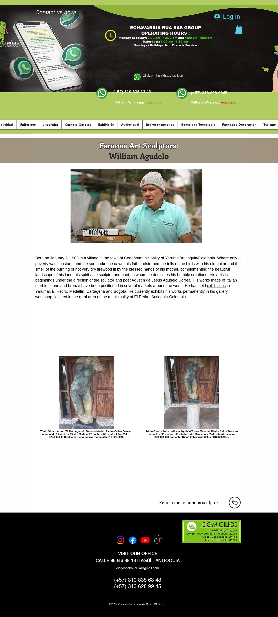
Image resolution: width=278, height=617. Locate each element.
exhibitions (216, 286)
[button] (239, 29)
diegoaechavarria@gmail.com (137, 568)
